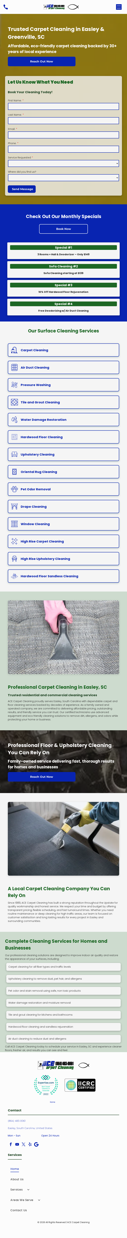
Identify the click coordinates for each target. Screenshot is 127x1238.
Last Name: (15, 114)
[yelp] (30, 1145)
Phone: (12, 143)
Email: (11, 129)
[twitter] (23, 1145)
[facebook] (10, 1145)
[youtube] (17, 1145)
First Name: (15, 100)
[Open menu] (119, 7)
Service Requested (19, 157)
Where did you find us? (22, 172)
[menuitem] (63, 1169)
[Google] (36, 1145)
